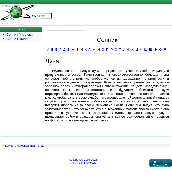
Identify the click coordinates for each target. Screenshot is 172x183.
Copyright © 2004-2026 (83, 159)
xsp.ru (5, 23)
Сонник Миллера (19, 34)
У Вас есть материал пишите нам (23, 145)
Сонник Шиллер (19, 39)
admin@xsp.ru (87, 162)
